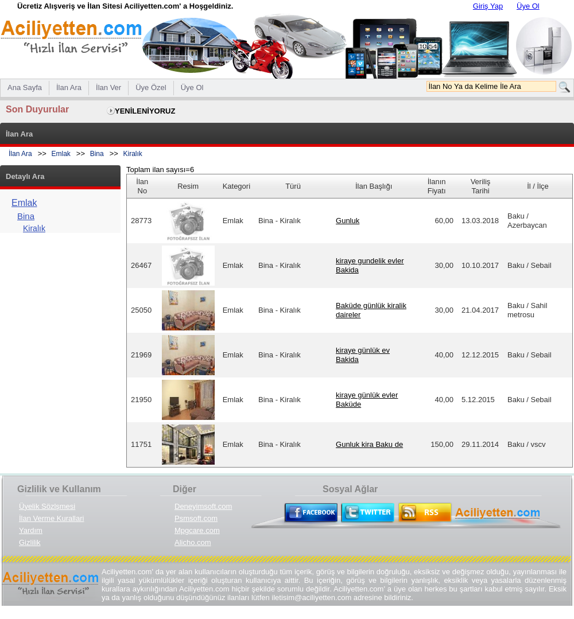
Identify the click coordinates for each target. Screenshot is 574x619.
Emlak (61, 154)
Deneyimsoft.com (203, 506)
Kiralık (132, 154)
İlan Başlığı (373, 186)
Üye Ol (528, 6)
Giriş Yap (488, 6)
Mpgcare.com (197, 530)
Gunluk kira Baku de (369, 444)
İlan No (142, 186)
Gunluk (347, 220)
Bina (97, 154)
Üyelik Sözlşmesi (47, 506)
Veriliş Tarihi (481, 186)
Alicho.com (192, 542)
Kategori (236, 186)
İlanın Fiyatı (437, 186)
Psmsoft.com (196, 518)
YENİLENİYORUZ (145, 111)
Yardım (30, 530)
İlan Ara (20, 154)
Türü (293, 186)
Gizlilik (30, 542)
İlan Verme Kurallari (51, 518)
